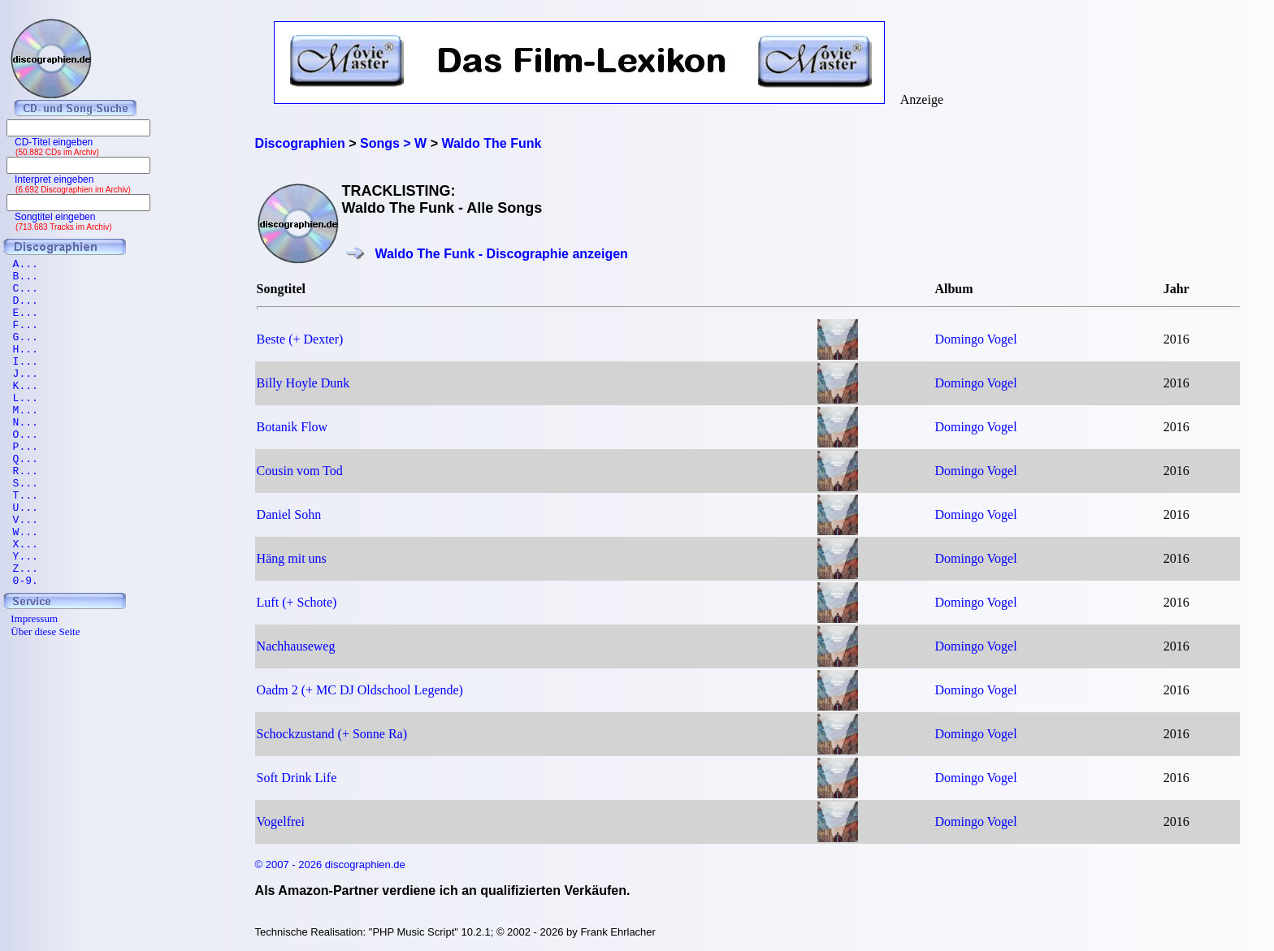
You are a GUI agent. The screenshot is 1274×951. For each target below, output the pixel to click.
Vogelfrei (281, 821)
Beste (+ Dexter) (300, 339)
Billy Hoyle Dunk (303, 383)
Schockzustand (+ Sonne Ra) (332, 734)
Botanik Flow (292, 427)
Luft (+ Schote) (297, 602)
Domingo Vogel (975, 339)
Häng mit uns (292, 558)
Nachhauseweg (296, 646)
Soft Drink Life (297, 778)
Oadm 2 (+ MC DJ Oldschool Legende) (360, 690)
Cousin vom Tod (300, 471)
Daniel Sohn (289, 514)
